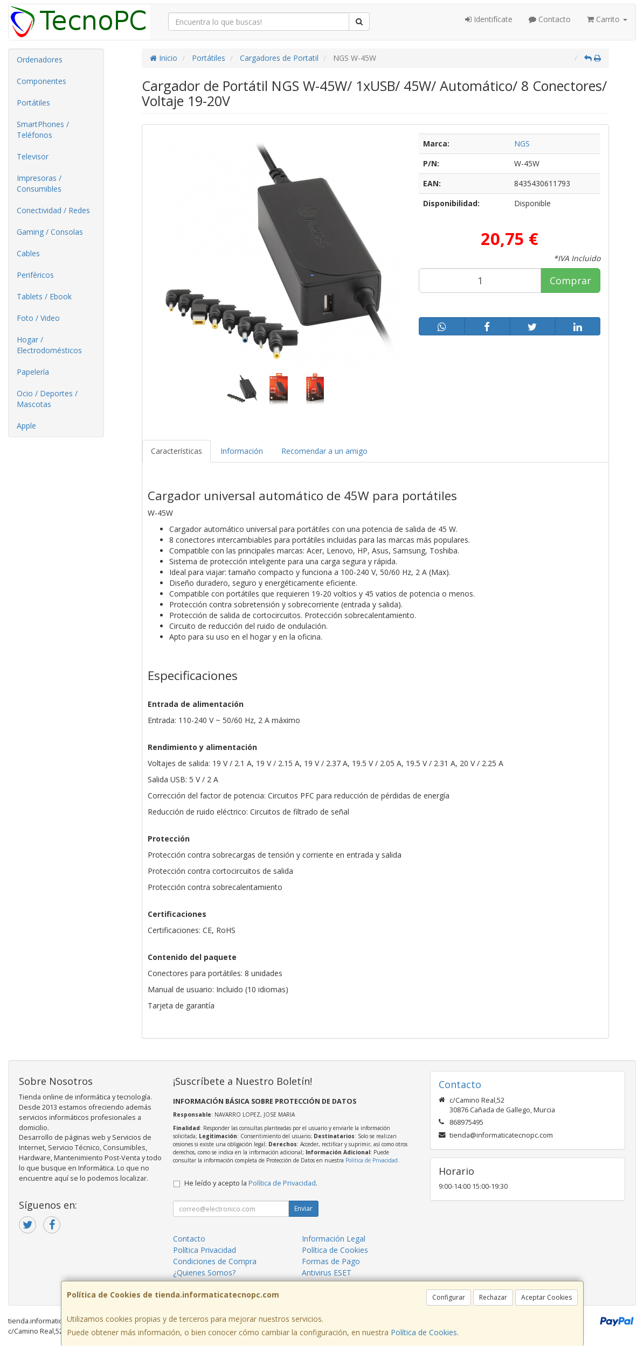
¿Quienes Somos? (204, 1272)
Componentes (41, 81)
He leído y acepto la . (250, 1183)
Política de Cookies (424, 1332)
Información (241, 451)
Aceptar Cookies (546, 1297)
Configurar (448, 1297)
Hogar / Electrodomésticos (49, 344)
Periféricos (35, 275)
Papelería (33, 372)
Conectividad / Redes (53, 210)
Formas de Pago (331, 1261)
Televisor (33, 156)
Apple (26, 425)
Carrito (607, 19)
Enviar (303, 1208)
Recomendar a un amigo (324, 451)
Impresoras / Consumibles (39, 183)
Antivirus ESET (326, 1272)
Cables (28, 253)
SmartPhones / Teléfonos (43, 129)
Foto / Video (38, 318)
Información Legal (333, 1238)
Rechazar (493, 1297)
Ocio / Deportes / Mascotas (47, 398)
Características (176, 451)
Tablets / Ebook (44, 296)
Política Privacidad (204, 1250)
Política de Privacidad (371, 1160)
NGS (522, 143)
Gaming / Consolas (50, 232)
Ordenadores (40, 59)
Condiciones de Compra (215, 1261)
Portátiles (33, 102)
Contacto (550, 19)
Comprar (570, 280)
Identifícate (489, 19)
